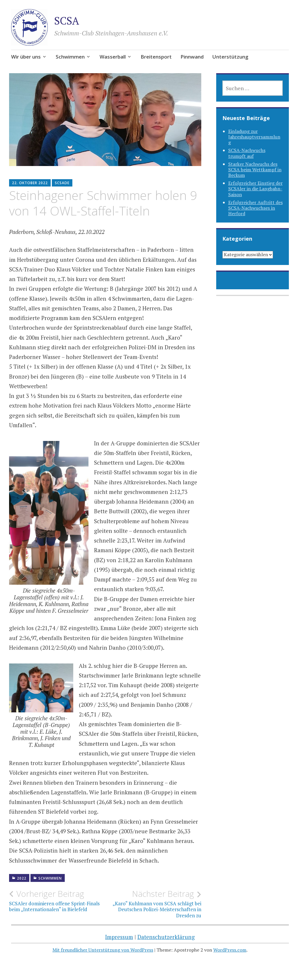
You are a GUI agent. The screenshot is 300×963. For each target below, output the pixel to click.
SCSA (66, 21)
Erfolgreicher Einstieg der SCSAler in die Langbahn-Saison (255, 188)
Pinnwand (192, 56)
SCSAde (62, 182)
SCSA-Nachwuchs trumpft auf (246, 153)
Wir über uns (26, 56)
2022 (21, 878)
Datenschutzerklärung (166, 936)
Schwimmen (70, 56)
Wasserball (113, 56)
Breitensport (156, 56)
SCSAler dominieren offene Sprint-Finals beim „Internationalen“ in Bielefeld (57, 900)
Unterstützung (230, 56)
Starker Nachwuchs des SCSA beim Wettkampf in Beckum (255, 169)
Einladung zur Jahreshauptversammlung (254, 137)
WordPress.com (229, 950)
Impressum (119, 936)
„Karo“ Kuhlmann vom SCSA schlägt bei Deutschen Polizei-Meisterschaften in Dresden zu (153, 903)
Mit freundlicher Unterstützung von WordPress (102, 950)
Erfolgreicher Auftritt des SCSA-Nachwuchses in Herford (255, 208)
